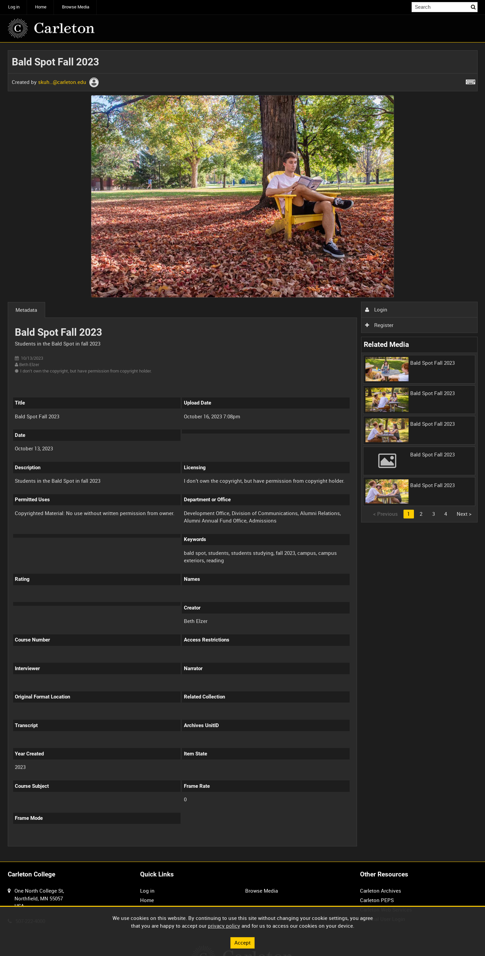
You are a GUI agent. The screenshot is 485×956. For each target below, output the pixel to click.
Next (464, 513)
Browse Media (75, 7)
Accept (242, 942)
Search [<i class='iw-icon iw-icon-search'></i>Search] (473, 6)
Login (376, 309)
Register (379, 325)
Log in (14, 7)
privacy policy (224, 925)
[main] (243, 452)
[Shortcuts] (470, 80)
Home (40, 7)
